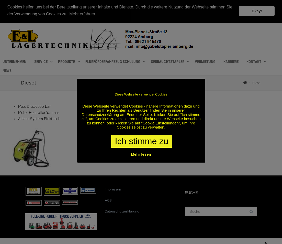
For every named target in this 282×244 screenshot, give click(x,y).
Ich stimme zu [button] (141, 141)
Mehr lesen (141, 154)
